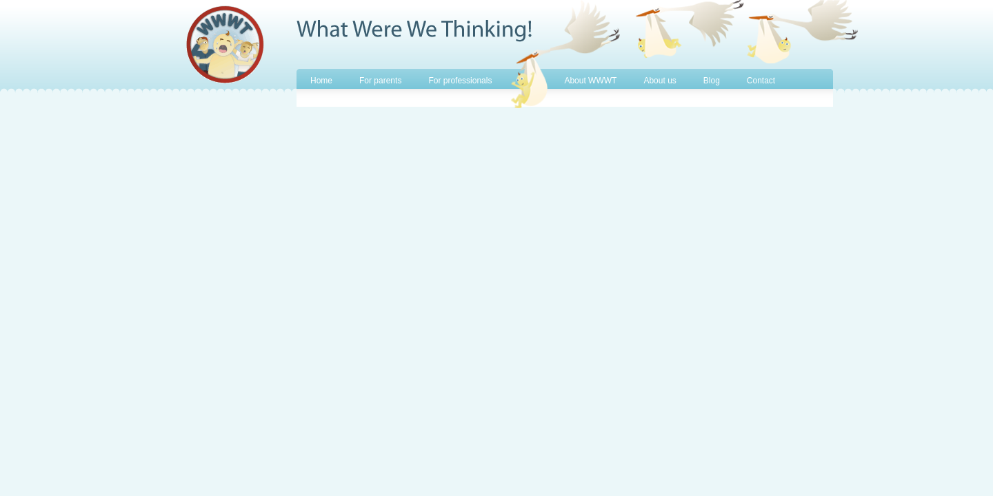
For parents (380, 80)
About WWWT (590, 80)
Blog (711, 80)
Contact (761, 80)
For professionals (460, 80)
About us (659, 80)
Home (321, 80)
